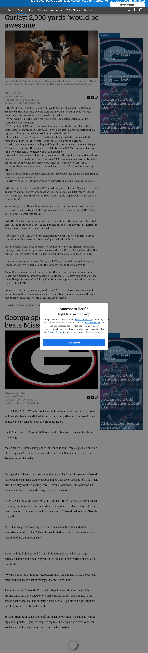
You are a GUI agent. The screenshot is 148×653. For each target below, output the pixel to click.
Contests (42, 10)
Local (10, 10)
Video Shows (73, 10)
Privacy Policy (92, 322)
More (88, 10)
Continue (74, 342)
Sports (21, 10)
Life (31, 10)
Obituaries (56, 10)
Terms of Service (83, 319)
